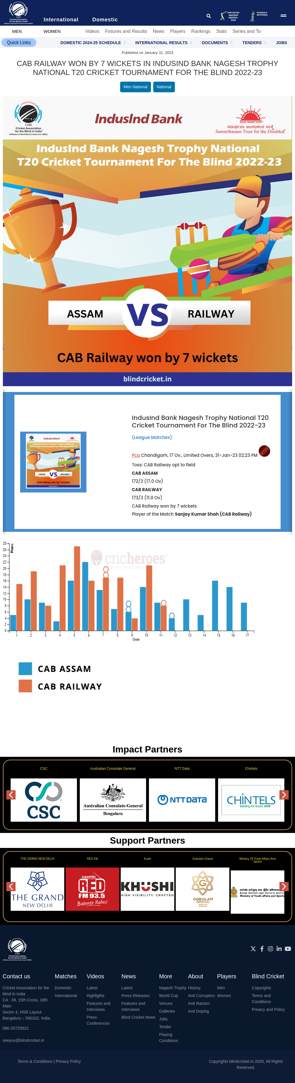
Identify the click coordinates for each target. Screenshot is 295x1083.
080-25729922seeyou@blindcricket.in (23, 1034)
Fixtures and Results (126, 31)
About (195, 976)
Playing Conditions (168, 1037)
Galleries (167, 1011)
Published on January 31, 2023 (147, 52)
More (165, 976)
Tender (165, 1026)
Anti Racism (199, 1003)
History (194, 988)
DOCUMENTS (215, 42)
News (158, 31)
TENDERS (252, 42)
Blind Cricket (268, 976)
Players (178, 31)
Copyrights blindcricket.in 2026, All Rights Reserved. (246, 1064)
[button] (18, 42)
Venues (166, 1003)
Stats (221, 31)
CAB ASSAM (145, 473)
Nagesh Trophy (172, 988)
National (164, 87)
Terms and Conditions (261, 998)
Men (221, 988)
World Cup (168, 995)
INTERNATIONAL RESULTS (161, 42)
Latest (92, 988)
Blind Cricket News (138, 1017)
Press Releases (135, 995)
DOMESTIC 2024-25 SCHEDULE (90, 42)
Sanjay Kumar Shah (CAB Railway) (213, 514)
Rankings (201, 31)
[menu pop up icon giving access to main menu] (283, 16)
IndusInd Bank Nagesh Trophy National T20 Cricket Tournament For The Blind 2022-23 (200, 421)
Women (224, 995)
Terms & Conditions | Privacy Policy (49, 1061)
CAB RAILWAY (147, 490)
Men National (136, 87)
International (66, 995)
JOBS (281, 42)
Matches (66, 976)
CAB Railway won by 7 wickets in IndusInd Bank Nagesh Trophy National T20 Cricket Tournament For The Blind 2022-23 (147, 63)
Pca (136, 455)
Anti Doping (198, 1011)
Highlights (95, 995)
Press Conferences (98, 1020)
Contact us (16, 976)
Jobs (163, 1019)
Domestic (63, 988)
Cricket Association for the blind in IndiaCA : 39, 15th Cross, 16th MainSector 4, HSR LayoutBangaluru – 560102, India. (27, 1003)
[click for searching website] (208, 16)
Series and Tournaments (257, 31)
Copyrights (261, 988)
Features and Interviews (99, 1006)
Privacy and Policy (268, 1009)
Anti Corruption (201, 995)
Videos (92, 31)
